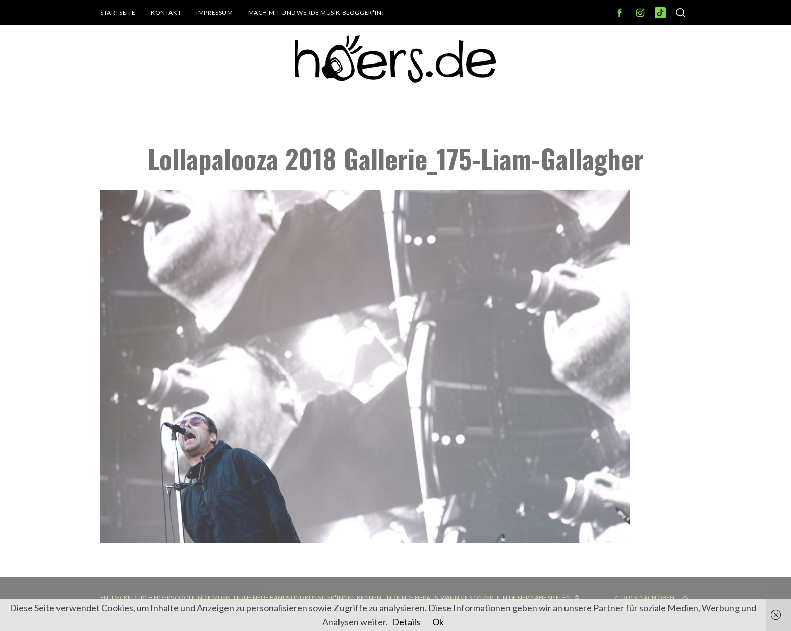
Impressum (214, 12)
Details (406, 621)
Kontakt (166, 12)
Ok (438, 621)
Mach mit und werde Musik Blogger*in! (316, 12)
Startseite (118, 12)
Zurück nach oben (652, 597)
